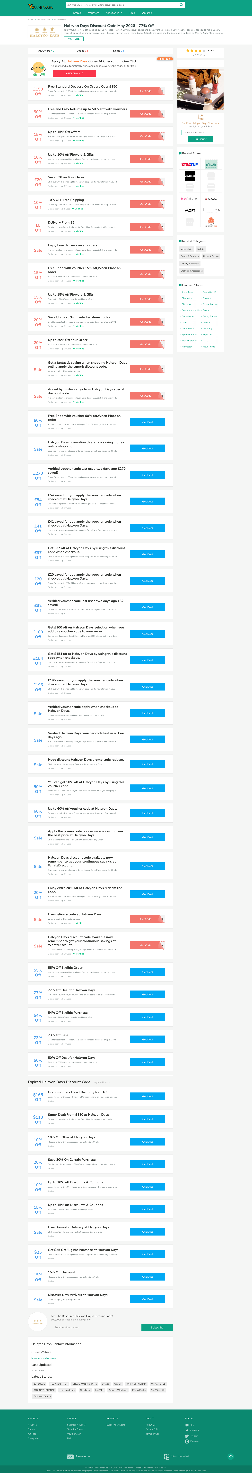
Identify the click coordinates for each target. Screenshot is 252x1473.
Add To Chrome (73, 73)
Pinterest (192, 1441)
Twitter (191, 1435)
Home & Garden (210, 256)
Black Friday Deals (115, 1424)
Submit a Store (75, 1429)
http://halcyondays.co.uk (43, 1358)
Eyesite (105, 1383)
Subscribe (157, 1327)
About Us (151, 1424)
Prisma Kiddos (139, 1390)
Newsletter (77, 1456)
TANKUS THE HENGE (44, 1390)
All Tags (32, 1433)
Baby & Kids (186, 248)
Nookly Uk (85, 1390)
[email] (112, 1327)
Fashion (200, 248)
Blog (132, 13)
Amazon (147, 13)
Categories (114, 13)
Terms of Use (152, 1433)
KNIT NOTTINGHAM (136, 1383)
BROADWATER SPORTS (85, 1383)
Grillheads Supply (42, 1396)
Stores (77, 13)
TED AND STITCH (59, 1383)
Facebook (192, 1430)
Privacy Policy (153, 1429)
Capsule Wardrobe (118, 1390)
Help (69, 1438)
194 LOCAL (39, 1383)
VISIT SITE (73, 38)
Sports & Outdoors (190, 256)
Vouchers (93, 13)
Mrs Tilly (99, 1390)
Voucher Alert (74, 1433)
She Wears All (158, 1390)
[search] (125, 5)
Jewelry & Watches (190, 263)
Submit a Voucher (76, 1424)
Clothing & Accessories (192, 270)
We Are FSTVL (158, 1383)
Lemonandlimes (67, 1390)
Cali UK (117, 1383)
